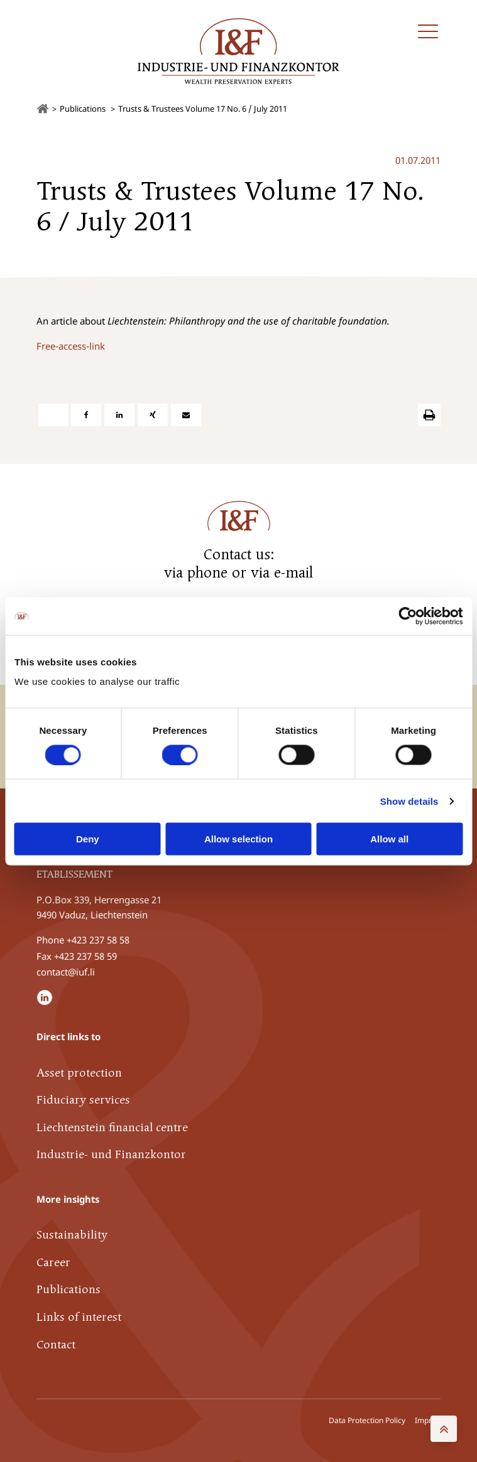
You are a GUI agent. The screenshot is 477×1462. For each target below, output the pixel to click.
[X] (53, 414)
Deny (87, 839)
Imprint (428, 1419)
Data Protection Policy (367, 1419)
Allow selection (238, 839)
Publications (68, 1289)
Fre (43, 346)
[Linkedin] (119, 414)
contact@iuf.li (65, 970)
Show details (409, 800)
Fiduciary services (83, 1099)
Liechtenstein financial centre (112, 1126)
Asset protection (79, 1072)
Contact (55, 1344)
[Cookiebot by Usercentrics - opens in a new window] (408, 615)
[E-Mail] (186, 414)
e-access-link (77, 346)
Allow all (389, 839)
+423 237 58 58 (98, 939)
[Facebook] (86, 414)
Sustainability (71, 1234)
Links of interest (78, 1317)
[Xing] (153, 414)
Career (53, 1261)
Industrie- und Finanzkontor (111, 1154)
